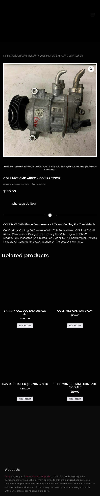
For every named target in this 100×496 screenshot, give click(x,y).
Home (6, 55)
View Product (25, 325)
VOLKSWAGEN (40, 184)
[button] (93, 15)
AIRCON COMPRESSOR (24, 55)
